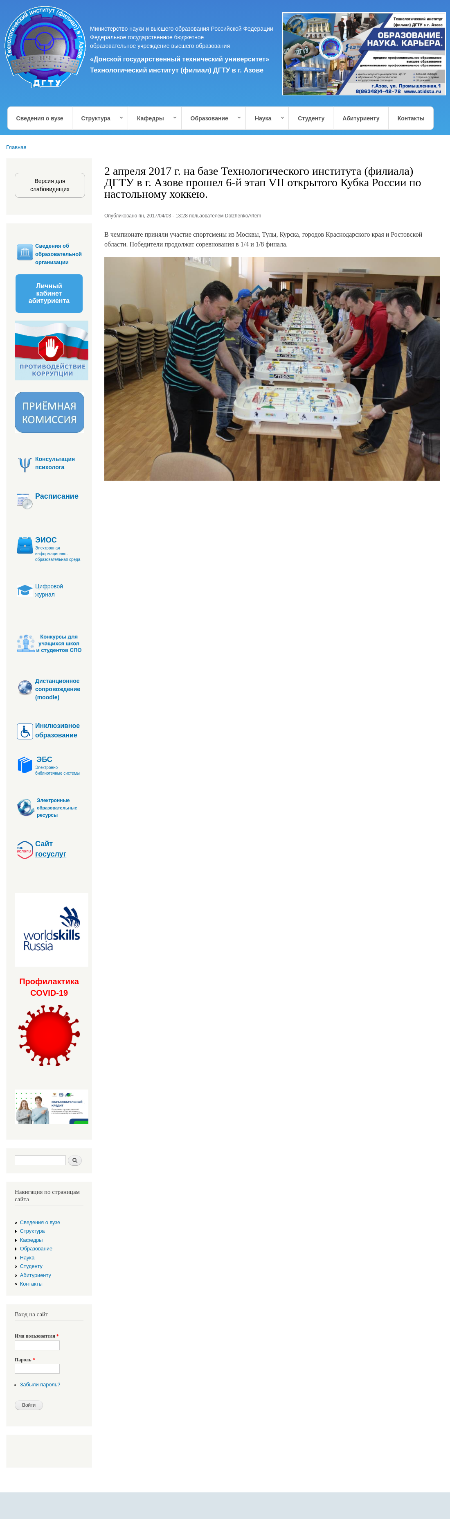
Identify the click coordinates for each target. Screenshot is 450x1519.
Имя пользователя (37, 1336)
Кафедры (152, 118)
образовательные (57, 808)
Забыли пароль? (40, 1384)
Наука (265, 118)
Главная (16, 147)
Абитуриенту (360, 118)
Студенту (311, 118)
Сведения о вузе (39, 118)
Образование (211, 118)
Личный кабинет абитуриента (49, 293)
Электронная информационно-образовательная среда (57, 554)
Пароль (25, 1360)
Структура (98, 118)
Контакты (411, 118)
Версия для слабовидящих (50, 185)
